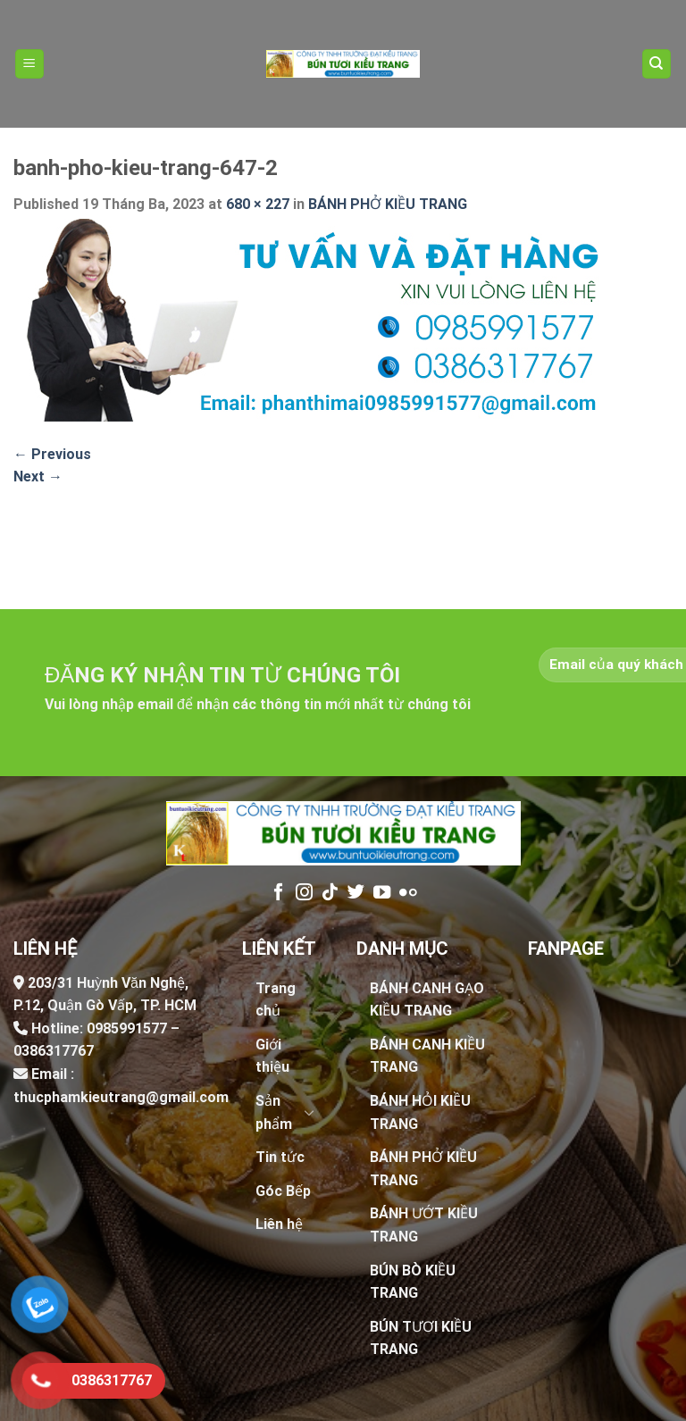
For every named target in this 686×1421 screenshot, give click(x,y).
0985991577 (127, 1028)
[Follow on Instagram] (304, 893)
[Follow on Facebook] (278, 893)
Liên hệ (279, 1224)
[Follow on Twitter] (355, 893)
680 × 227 (257, 204)
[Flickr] (407, 893)
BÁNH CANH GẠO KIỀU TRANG (427, 1000)
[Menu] (30, 64)
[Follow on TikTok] (330, 893)
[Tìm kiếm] (657, 64)
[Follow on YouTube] (381, 893)
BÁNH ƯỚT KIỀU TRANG (424, 1225)
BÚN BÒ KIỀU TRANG (413, 1282)
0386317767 (53, 1050)
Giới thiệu (272, 1056)
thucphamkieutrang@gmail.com (121, 1097)
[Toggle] (309, 1112)
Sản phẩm (273, 1112)
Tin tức (280, 1157)
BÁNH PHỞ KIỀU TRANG (387, 204)
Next (38, 476)
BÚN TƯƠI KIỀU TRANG (421, 1338)
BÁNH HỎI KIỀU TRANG (420, 1112)
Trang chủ (275, 1000)
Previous (52, 454)
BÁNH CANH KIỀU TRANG (427, 1056)
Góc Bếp (283, 1191)
